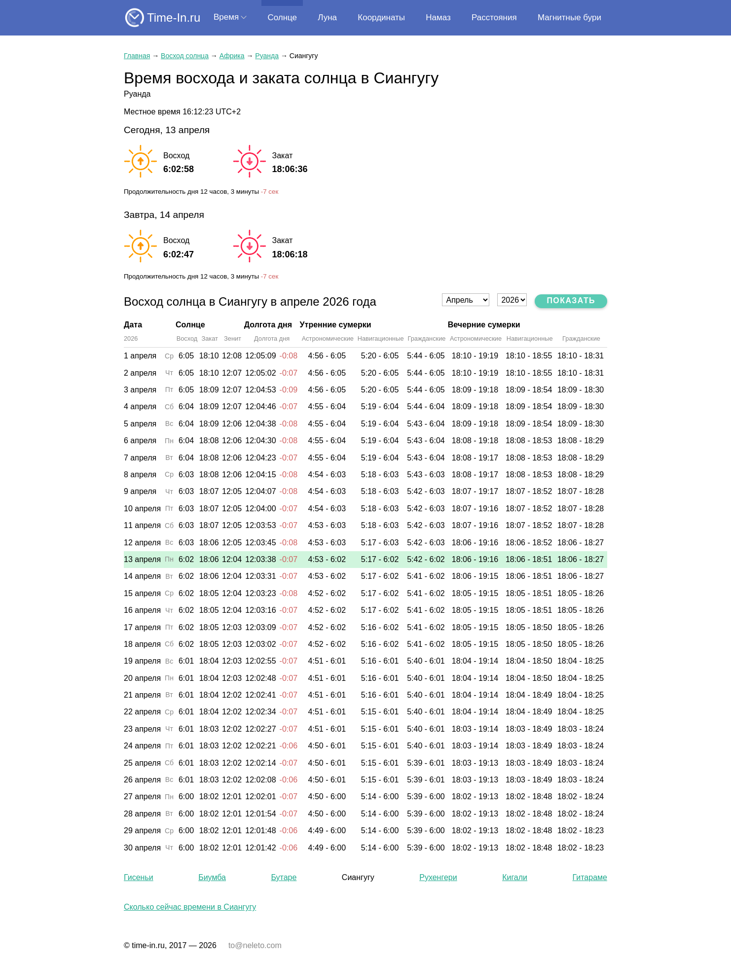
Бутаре (283, 877)
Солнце (282, 17)
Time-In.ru (173, 17)
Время (226, 17)
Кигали (514, 877)
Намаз (438, 17)
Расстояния (494, 17)
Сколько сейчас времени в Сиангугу (190, 907)
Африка (232, 56)
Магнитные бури (569, 17)
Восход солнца (185, 56)
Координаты (381, 17)
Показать (571, 300)
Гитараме (590, 877)
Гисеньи (138, 877)
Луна (327, 17)
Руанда (267, 56)
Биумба (212, 877)
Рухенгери (438, 877)
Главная (137, 56)
